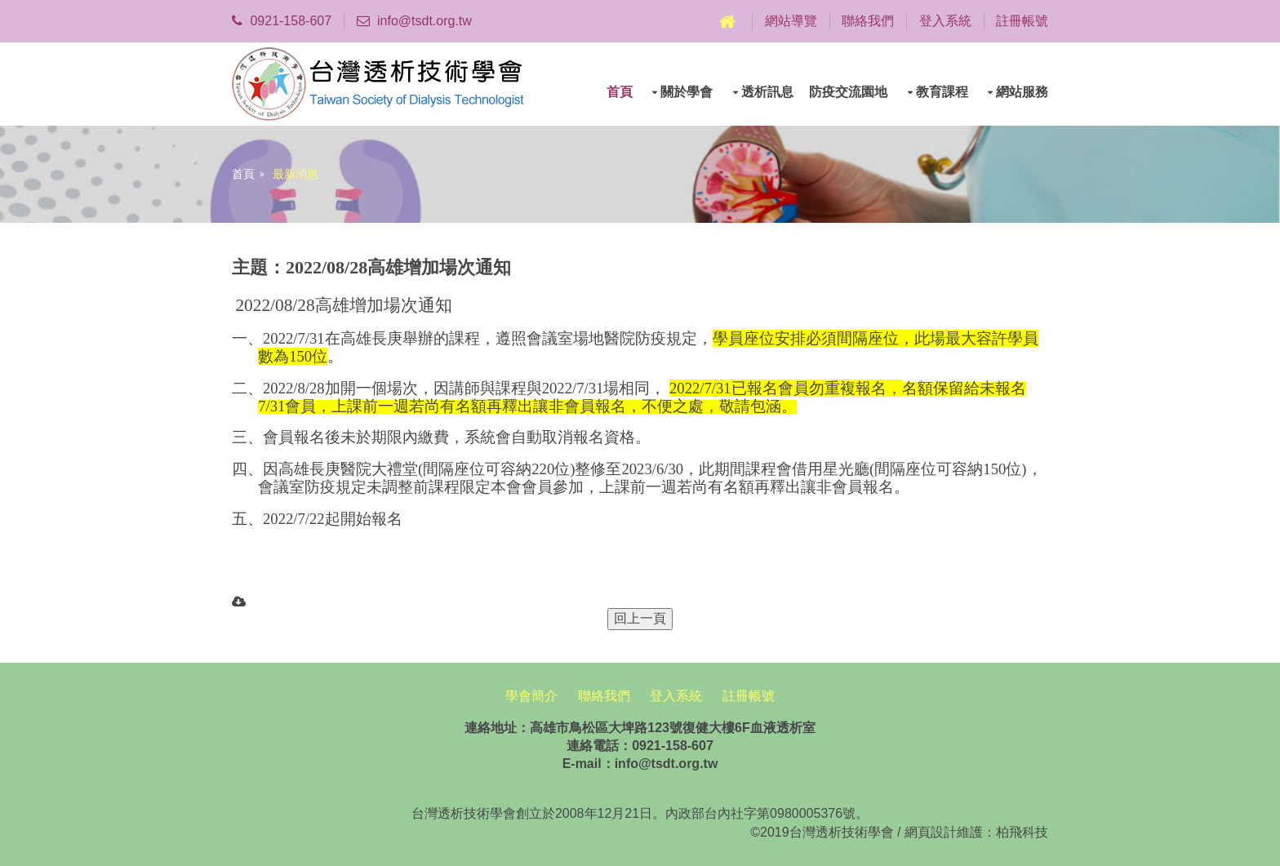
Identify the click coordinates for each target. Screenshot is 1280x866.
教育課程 (942, 92)
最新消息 (295, 173)
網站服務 (1022, 92)
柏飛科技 (1022, 832)
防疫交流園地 (848, 92)
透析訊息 (767, 92)
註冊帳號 (1022, 21)
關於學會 (686, 92)
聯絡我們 (868, 21)
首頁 (620, 92)
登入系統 (945, 21)
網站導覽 (791, 21)
